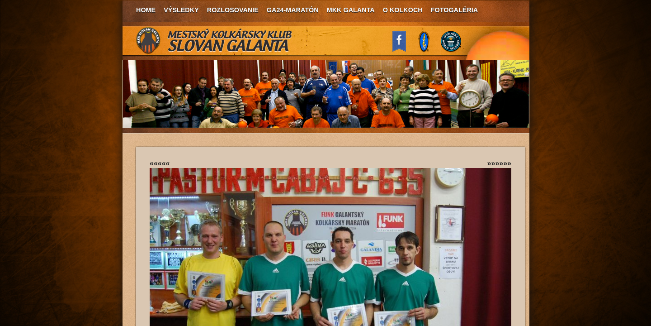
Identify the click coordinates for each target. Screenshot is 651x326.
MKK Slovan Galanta (214, 40)
